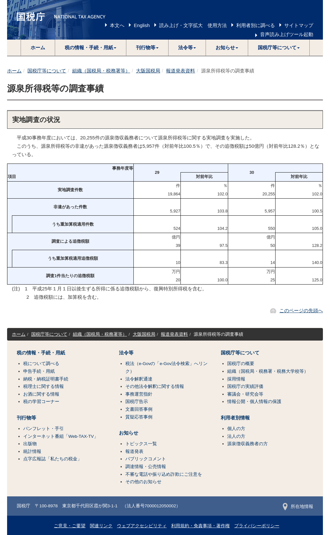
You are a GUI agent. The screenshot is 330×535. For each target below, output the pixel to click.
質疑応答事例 (138, 417)
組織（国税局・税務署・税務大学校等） (267, 371)
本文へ (117, 25)
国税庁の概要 (240, 363)
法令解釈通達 (138, 379)
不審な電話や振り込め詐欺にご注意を (163, 474)
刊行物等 (26, 417)
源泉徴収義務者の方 (247, 443)
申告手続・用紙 (39, 371)
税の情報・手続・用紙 (41, 352)
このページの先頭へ (301, 310)
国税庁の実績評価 (245, 386)
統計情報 (32, 451)
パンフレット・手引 (43, 428)
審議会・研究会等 (245, 394)
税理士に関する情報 (43, 386)
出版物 (30, 443)
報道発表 (134, 451)
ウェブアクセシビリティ (142, 525)
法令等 (126, 352)
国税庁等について (46, 70)
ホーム (38, 47)
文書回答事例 (138, 409)
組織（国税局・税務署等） (101, 70)
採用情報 (236, 379)
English (142, 25)
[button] (90, 48)
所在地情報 (298, 506)
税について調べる (41, 363)
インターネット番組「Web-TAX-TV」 (60, 436)
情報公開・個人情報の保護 (254, 401)
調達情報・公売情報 (145, 466)
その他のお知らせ (143, 481)
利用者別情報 (235, 417)
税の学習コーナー (41, 401)
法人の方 (236, 436)
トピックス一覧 (141, 443)
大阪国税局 (148, 70)
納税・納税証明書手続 (45, 379)
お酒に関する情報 (41, 394)
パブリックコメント (145, 458)
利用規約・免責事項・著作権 (200, 525)
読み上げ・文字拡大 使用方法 (193, 25)
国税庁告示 (136, 401)
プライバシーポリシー (256, 525)
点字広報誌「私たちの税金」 (52, 458)
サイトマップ (298, 25)
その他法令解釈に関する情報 (154, 386)
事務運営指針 (138, 394)
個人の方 (236, 428)
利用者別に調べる (255, 25)
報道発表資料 (180, 70)
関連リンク (101, 525)
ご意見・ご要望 (69, 525)
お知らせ (128, 433)
